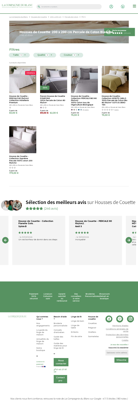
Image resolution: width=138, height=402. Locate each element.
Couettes (92, 323)
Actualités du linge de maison (42, 341)
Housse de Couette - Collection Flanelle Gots (35, 222)
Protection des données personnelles (117, 336)
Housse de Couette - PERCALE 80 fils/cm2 (93, 222)
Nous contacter (61, 362)
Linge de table (75, 326)
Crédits (125, 340)
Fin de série (76, 336)
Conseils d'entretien (59, 331)
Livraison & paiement (43, 364)
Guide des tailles (58, 338)
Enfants (74, 332)
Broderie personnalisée (60, 324)
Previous (5, 240)
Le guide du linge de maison (42, 332)
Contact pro (60, 379)
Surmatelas (93, 336)
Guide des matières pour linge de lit (60, 345)
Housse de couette (93, 318)
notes (122, 399)
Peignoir (92, 328)
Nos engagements (43, 324)
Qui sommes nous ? (42, 318)
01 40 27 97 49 (60, 370)
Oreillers (92, 332)
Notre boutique (40, 349)
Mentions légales (120, 326)
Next (129, 240)
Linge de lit (76, 317)
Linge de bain (77, 321)
